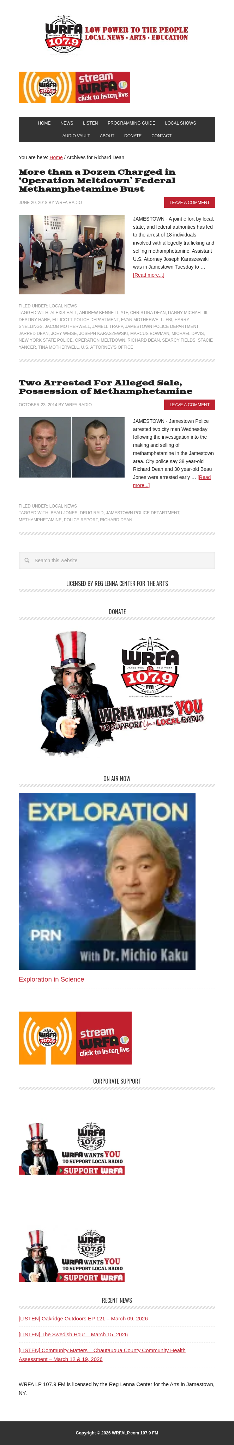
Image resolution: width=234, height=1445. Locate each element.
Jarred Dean (34, 333)
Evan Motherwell (142, 319)
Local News (63, 306)
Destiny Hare (34, 319)
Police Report (81, 519)
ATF (124, 312)
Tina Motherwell (58, 347)
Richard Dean (143, 340)
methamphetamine (40, 519)
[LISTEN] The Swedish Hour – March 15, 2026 (73, 1334)
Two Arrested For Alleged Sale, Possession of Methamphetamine (105, 387)
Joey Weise (64, 333)
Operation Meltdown (100, 340)
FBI (169, 319)
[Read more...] (148, 275)
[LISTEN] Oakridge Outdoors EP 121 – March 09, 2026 (83, 1318)
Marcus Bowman (149, 333)
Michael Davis (188, 333)
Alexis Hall (63, 312)
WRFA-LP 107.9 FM (117, 34)
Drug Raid (91, 512)
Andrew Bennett (98, 312)
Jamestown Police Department (161, 326)
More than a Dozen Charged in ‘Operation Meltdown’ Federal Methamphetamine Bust (97, 181)
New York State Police (46, 340)
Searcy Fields (178, 340)
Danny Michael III (187, 312)
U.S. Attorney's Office (107, 347)
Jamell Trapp (107, 326)
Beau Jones (63, 512)
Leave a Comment (190, 202)
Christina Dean (148, 312)
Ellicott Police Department (85, 319)
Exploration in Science (51, 979)
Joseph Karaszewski (103, 333)
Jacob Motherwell (67, 326)
